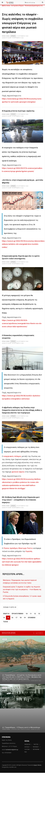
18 (20, 618)
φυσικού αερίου (18, 472)
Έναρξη (6, 614)
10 (26, 614)
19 (25, 618)
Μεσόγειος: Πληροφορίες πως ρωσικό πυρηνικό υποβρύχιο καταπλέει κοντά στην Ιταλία (20, 581)
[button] (39, 633)
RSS (25, 752)
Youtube (27, 749)
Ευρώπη (28, 551)
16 (12, 618)
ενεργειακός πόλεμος (12, 456)
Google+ (27, 747)
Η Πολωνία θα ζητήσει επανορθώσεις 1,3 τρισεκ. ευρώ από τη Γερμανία (22, 597)
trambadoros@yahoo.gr (11, 749)
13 (39, 614)
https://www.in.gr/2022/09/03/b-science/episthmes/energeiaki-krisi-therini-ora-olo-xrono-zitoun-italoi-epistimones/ (22, 323)
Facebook (27, 744)
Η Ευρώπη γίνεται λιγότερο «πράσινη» (18, 111)
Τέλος (5, 622)
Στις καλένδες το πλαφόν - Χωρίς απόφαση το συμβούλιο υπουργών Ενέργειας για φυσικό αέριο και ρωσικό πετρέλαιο (22, 23)
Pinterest (36, 747)
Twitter (35, 744)
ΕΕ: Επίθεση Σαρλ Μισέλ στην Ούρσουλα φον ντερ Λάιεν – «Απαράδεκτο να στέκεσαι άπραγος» (21, 500)
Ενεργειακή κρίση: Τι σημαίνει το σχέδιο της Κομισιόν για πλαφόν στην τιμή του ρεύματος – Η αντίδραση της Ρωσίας (22, 589)
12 (35, 614)
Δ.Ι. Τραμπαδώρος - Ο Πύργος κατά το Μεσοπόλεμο (21, 727)
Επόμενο (31, 618)
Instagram (36, 749)
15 (8, 618)
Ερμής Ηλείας (37, 765)
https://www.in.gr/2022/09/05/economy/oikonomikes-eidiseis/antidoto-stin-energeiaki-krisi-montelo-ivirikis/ (23, 244)
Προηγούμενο (17, 614)
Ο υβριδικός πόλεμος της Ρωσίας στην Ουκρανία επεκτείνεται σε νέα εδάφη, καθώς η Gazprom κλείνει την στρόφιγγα (22, 410)
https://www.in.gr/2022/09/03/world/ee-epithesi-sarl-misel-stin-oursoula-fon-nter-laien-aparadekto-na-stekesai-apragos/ (22, 562)
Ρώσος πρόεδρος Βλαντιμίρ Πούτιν (18, 548)
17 (16, 618)
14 (4, 618)
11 (31, 614)
